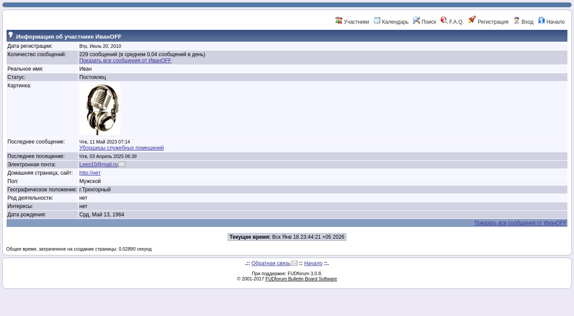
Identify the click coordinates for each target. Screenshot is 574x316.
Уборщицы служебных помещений (121, 148)
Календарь (391, 22)
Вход (523, 22)
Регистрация (488, 22)
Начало (551, 22)
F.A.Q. (452, 22)
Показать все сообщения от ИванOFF (125, 60)
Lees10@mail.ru (98, 165)
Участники (352, 22)
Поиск (424, 22)
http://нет (89, 173)
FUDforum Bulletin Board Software (301, 278)
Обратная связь (271, 263)
